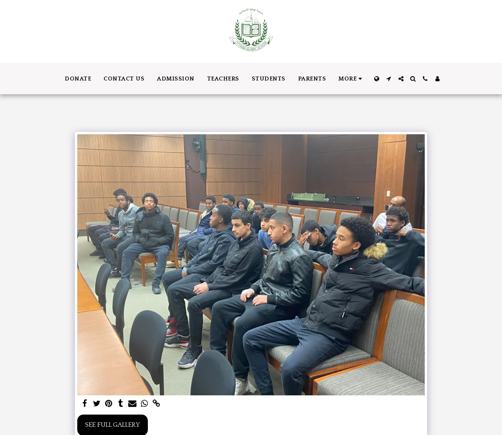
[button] (389, 79)
